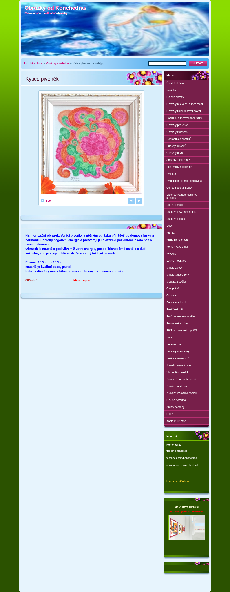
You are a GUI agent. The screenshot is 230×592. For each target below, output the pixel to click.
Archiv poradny (175, 407)
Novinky (171, 90)
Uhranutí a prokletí (177, 372)
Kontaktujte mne (176, 421)
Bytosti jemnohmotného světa (184, 180)
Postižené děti (174, 309)
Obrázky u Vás (175, 153)
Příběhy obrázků (176, 146)
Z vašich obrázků (176, 386)
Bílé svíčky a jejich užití (180, 166)
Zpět (48, 200)
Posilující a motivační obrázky (184, 118)
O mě (169, 414)
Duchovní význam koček (181, 211)
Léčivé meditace (176, 260)
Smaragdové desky (178, 351)
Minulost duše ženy (178, 274)
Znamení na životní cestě (181, 379)
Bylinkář (171, 173)
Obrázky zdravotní (177, 132)
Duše (169, 225)
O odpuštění (173, 288)
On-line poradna (176, 400)
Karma (170, 232)
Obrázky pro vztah (177, 125)
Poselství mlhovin (176, 302)
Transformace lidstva (178, 365)
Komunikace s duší (177, 246)
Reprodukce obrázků (178, 139)
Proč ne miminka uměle (180, 316)
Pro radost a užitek (177, 323)
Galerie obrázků (176, 97)
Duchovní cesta (175, 218)
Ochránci (171, 295)
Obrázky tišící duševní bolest (183, 111)
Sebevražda (173, 344)
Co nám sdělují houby (179, 187)
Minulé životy (174, 267)
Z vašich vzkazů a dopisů (181, 393)
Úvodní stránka (33, 63)
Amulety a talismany (178, 159)
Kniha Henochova (177, 239)
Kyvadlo (171, 253)
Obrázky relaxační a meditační (184, 104)
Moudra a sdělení (176, 281)
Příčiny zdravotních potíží (181, 330)
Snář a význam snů (178, 358)
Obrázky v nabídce (57, 63)
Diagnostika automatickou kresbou (181, 196)
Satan (169, 337)
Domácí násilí (174, 204)
